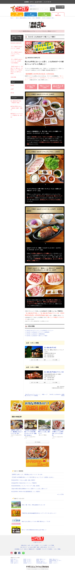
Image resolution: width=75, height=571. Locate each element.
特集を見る (58, 14)
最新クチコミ (32, 5)
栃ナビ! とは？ (37, 542)
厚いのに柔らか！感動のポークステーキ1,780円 (58, 86)
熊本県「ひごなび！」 (28, 559)
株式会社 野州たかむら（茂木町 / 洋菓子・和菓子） (16, 108)
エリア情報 (44, 14)
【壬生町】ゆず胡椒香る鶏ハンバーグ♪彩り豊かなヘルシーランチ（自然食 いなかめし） (33, 477)
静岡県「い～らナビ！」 (54, 561)
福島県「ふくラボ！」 (15, 560)
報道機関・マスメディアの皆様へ (44, 549)
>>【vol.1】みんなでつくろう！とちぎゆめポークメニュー (39, 330)
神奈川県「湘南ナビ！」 (41, 561)
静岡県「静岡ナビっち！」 (41, 559)
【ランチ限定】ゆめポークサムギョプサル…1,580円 (17, 54)
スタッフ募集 (57, 549)
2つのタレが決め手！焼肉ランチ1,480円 (31, 86)
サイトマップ (51, 547)
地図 (44, 359)
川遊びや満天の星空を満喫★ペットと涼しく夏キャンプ (44, 431)
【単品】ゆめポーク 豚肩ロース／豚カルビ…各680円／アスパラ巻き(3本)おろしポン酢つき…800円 (17, 70)
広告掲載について (19, 549)
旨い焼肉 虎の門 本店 (50, 347)
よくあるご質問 (32, 547)
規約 (38, 547)
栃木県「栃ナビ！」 (14, 559)
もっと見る (60, 494)
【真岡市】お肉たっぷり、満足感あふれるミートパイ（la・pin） (17, 431)
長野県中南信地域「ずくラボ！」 (55, 560)
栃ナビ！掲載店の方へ (29, 549)
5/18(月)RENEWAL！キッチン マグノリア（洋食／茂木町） (25, 485)
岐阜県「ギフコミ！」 (40, 560)
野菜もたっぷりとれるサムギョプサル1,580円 (45, 86)
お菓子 (12, 89)
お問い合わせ (43, 547)
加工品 (12, 92)
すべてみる (37, 442)
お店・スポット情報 (34, 359)
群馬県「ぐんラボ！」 (15, 561)
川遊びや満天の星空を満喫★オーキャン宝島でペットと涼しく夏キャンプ (29, 488)
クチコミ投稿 (60, 7)
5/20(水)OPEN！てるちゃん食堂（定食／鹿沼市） (23, 480)
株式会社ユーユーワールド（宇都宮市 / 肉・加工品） (17, 115)
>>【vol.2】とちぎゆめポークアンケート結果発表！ (37, 332)
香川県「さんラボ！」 (28, 561)
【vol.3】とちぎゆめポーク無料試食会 (56, 395)
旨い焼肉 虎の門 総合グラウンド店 (54, 372)
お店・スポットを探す (17, 14)
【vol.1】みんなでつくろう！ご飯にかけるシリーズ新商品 (32, 395)
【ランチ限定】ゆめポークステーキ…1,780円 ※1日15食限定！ (17, 61)
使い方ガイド (24, 547)
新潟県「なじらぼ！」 (28, 560)
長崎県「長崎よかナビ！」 (54, 559)
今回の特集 (13, 77)
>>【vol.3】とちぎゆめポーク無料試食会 (35, 334)
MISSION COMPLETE (16, 43)
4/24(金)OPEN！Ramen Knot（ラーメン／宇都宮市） (24, 483)
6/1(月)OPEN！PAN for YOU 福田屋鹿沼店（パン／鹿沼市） (26, 491)
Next (61, 112)
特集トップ (44, 394)
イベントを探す (30, 14)
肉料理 (12, 85)
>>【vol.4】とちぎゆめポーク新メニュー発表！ (36, 335)
